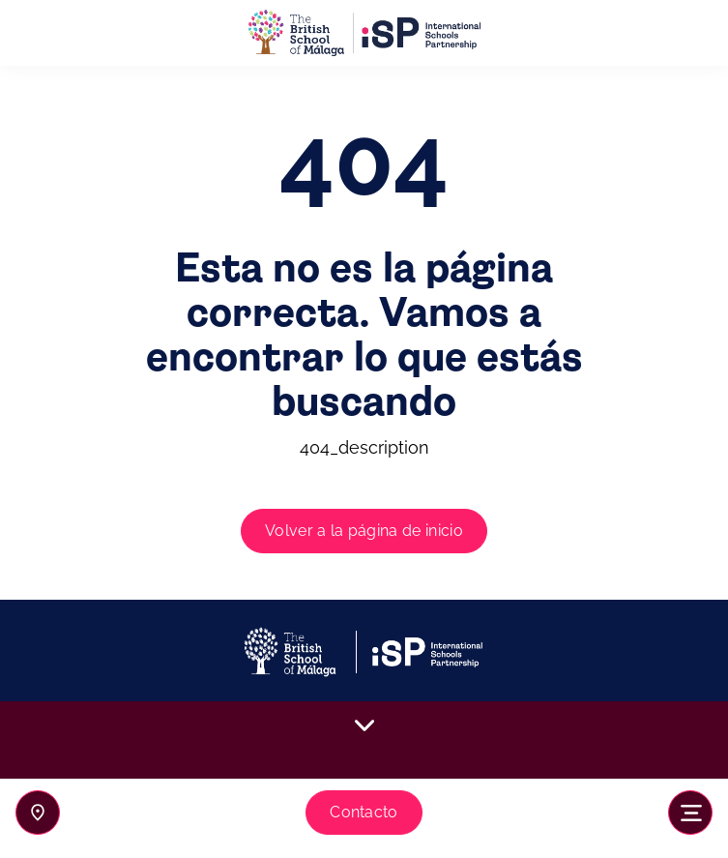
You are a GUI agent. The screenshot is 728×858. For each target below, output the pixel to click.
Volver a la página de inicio (364, 530)
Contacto (364, 812)
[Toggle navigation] (690, 812)
